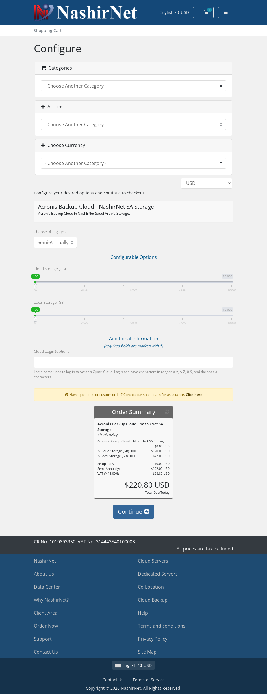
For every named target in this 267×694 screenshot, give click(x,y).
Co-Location (151, 587)
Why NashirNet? (51, 600)
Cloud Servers (153, 561)
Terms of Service (149, 679)
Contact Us (46, 652)
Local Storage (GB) (49, 302)
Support (43, 639)
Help (143, 613)
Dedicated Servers (158, 574)
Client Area (46, 613)
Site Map (147, 652)
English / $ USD (174, 12)
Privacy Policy (152, 639)
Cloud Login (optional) (53, 351)
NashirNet (45, 561)
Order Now (46, 626)
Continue (133, 511)
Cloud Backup (153, 600)
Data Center (47, 587)
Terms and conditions (162, 626)
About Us (44, 574)
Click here (194, 394)
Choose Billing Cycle (50, 231)
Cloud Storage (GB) (50, 268)
